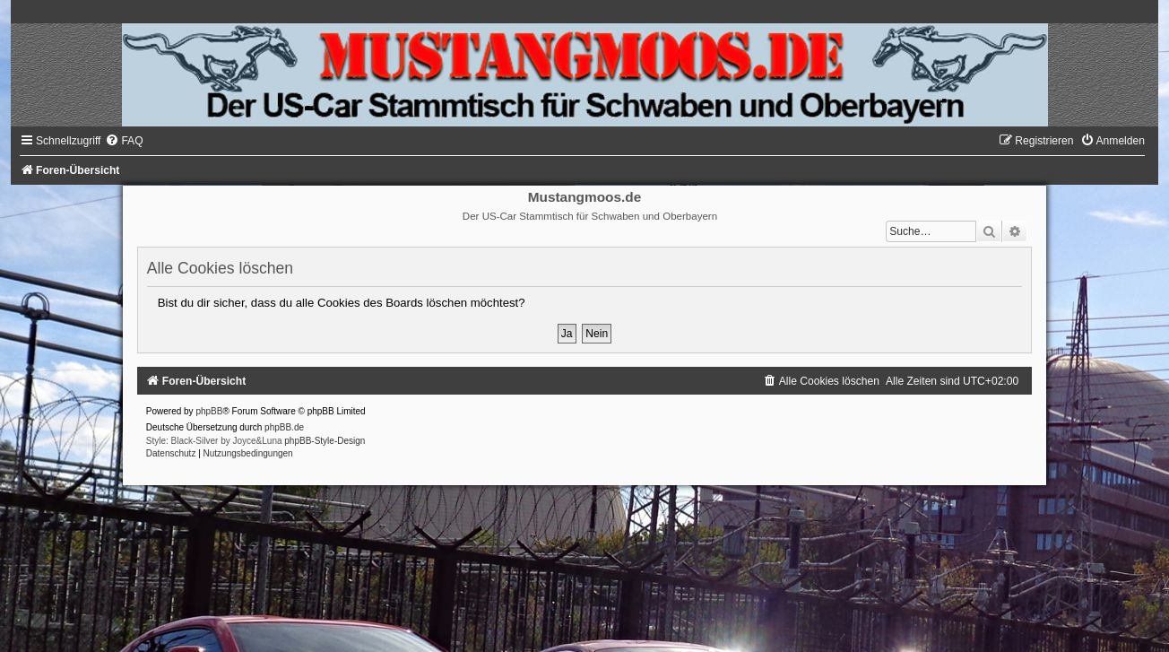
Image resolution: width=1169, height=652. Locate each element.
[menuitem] (124, 141)
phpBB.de (284, 427)
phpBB (208, 411)
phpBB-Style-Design (324, 441)
